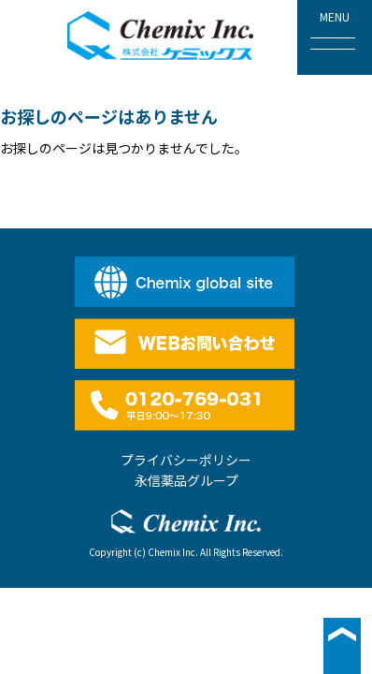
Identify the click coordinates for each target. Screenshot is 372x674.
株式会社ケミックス (160, 35)
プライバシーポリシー (186, 459)
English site (186, 281)
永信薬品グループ (186, 480)
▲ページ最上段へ (342, 646)
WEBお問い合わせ (186, 343)
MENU (332, 29)
